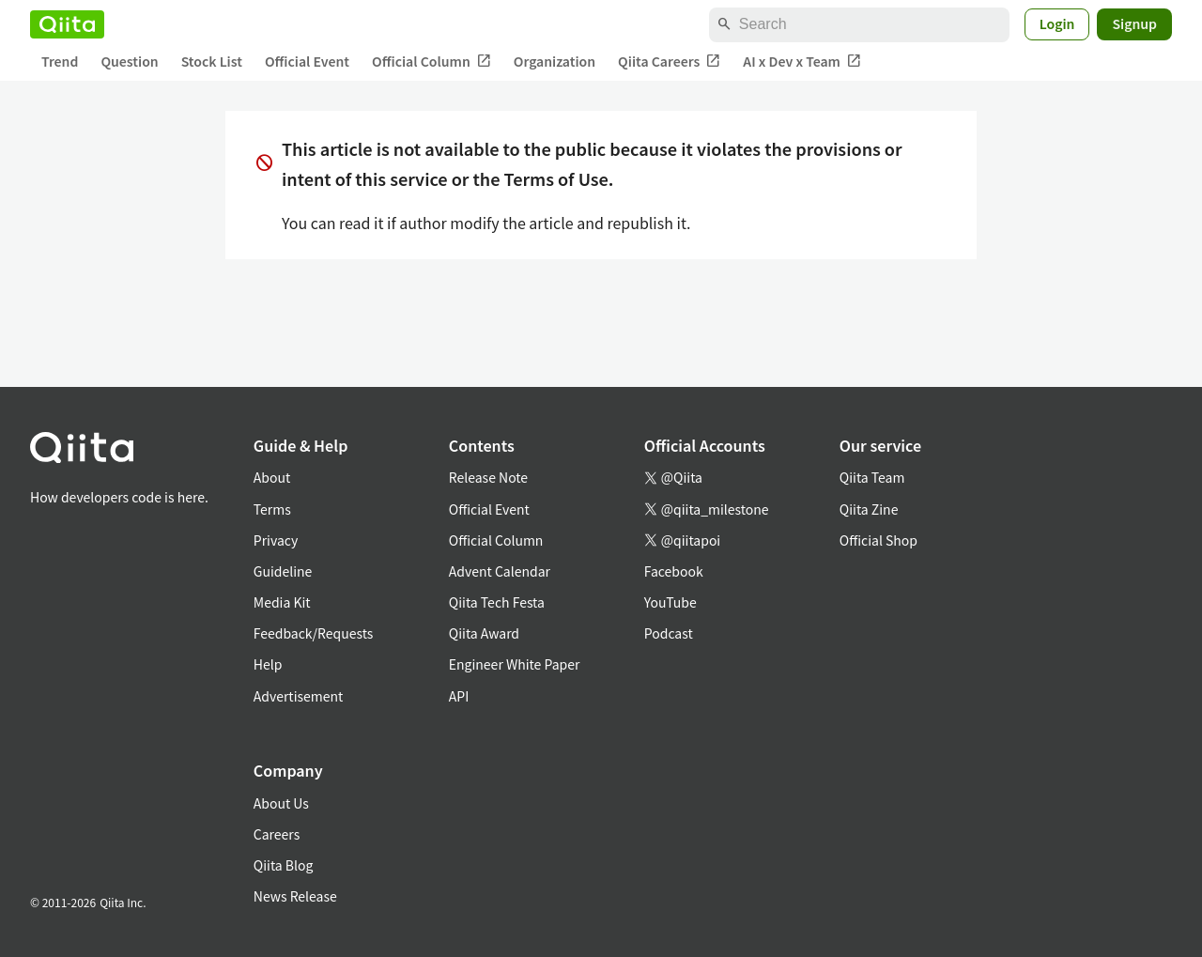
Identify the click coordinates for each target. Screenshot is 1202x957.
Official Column (431, 61)
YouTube (670, 602)
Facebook (673, 571)
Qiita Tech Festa (497, 602)
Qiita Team (872, 477)
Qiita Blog (284, 865)
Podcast (668, 633)
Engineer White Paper (514, 664)
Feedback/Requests (314, 633)
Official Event (307, 61)
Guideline (283, 571)
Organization (554, 61)
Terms (272, 509)
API (459, 696)
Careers (277, 834)
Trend (59, 61)
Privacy (276, 540)
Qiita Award (484, 633)
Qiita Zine (869, 509)
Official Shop (878, 540)
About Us (281, 803)
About (272, 477)
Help (268, 664)
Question (129, 61)
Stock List (211, 61)
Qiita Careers (669, 61)
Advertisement (299, 696)
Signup (1134, 23)
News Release (295, 896)
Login (1057, 23)
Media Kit (282, 602)
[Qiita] (67, 24)
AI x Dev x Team (802, 61)
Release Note (488, 477)
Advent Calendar (499, 571)
